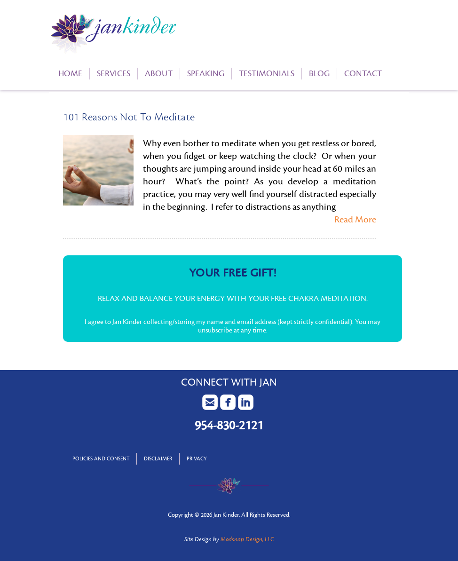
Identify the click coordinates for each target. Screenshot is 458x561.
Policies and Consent (100, 458)
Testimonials (266, 73)
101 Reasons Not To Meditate (129, 117)
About (159, 73)
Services (113, 73)
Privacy (197, 458)
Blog (319, 73)
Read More (355, 219)
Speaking (205, 73)
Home (70, 73)
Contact (363, 73)
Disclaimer (158, 458)
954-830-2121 (229, 426)
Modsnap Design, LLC (247, 539)
